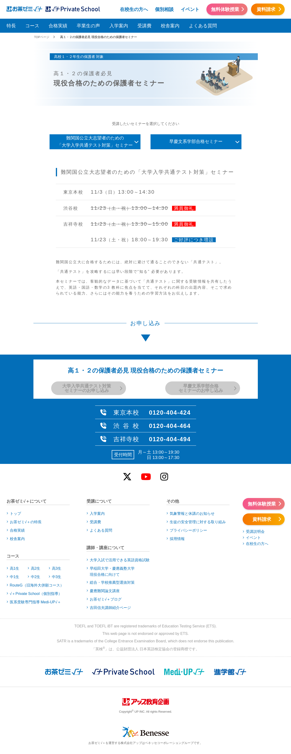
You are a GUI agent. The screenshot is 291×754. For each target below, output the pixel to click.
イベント (190, 9)
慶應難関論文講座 (105, 591)
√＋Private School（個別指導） (36, 594)
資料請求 (266, 9)
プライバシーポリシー (188, 530)
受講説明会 (255, 531)
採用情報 (177, 539)
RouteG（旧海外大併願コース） (37, 585)
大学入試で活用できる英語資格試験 (120, 560)
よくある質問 (203, 25)
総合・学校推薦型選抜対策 (112, 582)
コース (32, 25)
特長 (11, 25)
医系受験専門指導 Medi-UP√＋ (35, 602)
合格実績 (58, 25)
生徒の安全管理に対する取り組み (198, 522)
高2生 (35, 568)
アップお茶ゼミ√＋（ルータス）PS (72, 8)
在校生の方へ (134, 9)
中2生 (35, 577)
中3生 (56, 577)
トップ (15, 514)
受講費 (144, 25)
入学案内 (118, 25)
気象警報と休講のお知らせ (192, 514)
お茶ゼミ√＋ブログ (106, 599)
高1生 (14, 568)
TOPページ (41, 37)
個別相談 (164, 9)
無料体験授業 (225, 9)
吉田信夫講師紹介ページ (110, 608)
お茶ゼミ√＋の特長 (26, 522)
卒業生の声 (88, 25)
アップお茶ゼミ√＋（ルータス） (23, 8)
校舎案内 (170, 25)
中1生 (14, 577)
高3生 (56, 568)
